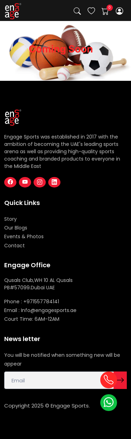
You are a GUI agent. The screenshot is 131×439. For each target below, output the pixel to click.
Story (10, 218)
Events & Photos (24, 236)
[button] (119, 11)
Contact (14, 245)
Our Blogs (15, 227)
